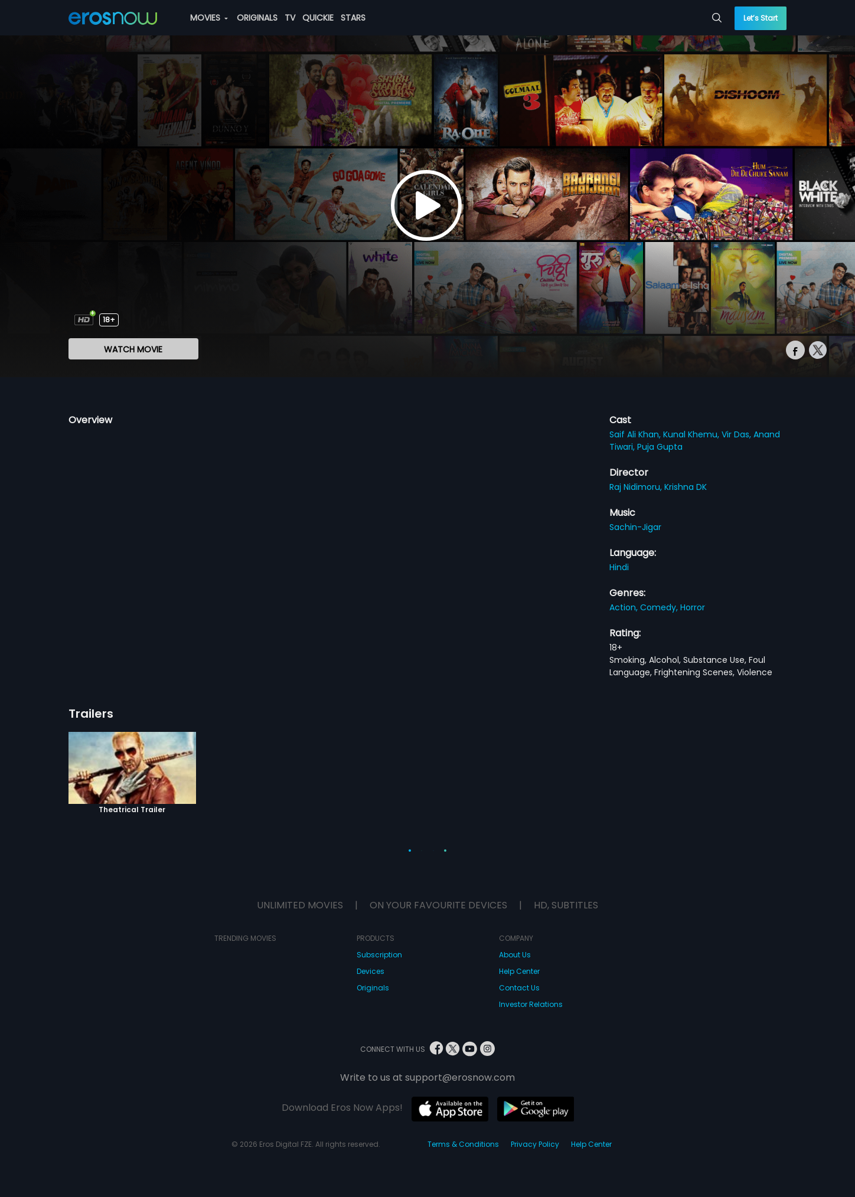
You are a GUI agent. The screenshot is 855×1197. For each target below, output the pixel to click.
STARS (353, 18)
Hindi (619, 567)
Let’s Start (760, 18)
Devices (370, 971)
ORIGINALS (257, 18)
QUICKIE (318, 18)
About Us (515, 955)
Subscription (379, 955)
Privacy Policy (535, 1144)
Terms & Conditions (463, 1144)
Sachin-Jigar (635, 527)
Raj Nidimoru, (636, 487)
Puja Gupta (660, 447)
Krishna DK (685, 487)
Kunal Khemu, (692, 434)
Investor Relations (531, 1004)
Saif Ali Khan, (636, 434)
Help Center (519, 971)
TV (290, 18)
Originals (373, 988)
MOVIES (209, 18)
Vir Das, (737, 434)
